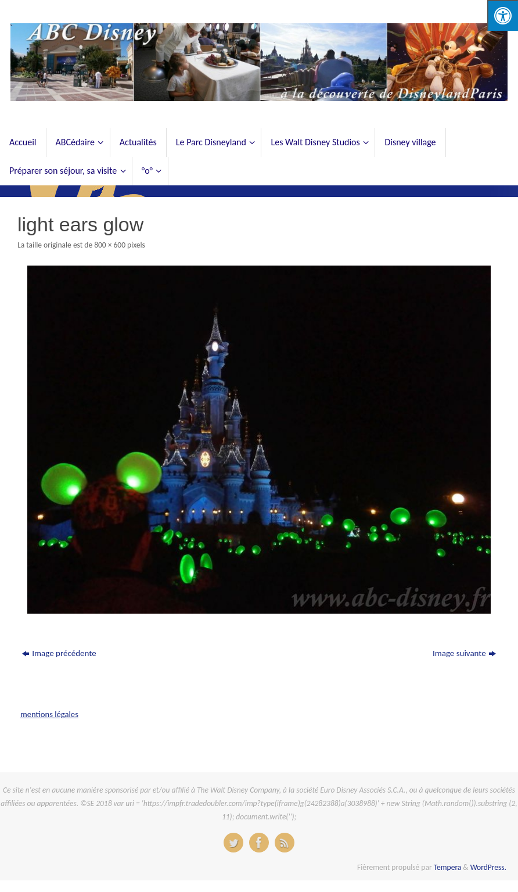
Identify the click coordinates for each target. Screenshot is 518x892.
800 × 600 (109, 245)
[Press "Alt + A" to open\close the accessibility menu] (502, 15)
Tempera (448, 867)
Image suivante (464, 653)
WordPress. (488, 867)
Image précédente (59, 653)
